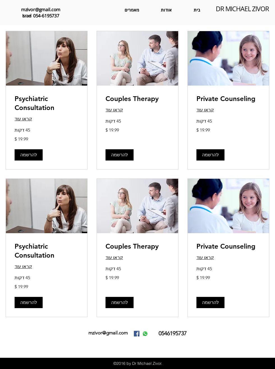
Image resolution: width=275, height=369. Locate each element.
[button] (210, 155)
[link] (228, 99)
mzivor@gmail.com (40, 9)
